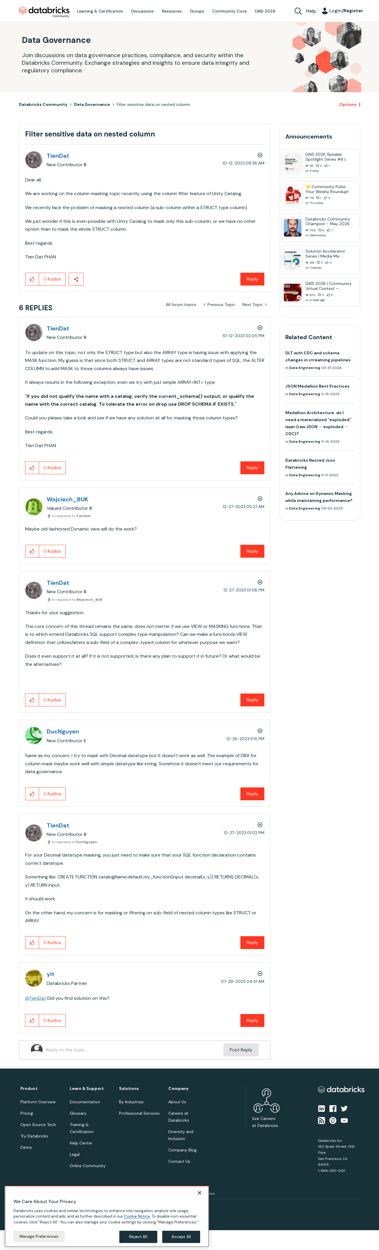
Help (311, 11)
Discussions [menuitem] (142, 11)
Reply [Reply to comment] (252, 468)
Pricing (26, 1113)
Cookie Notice (137, 1216)
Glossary (78, 1113)
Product (29, 1088)
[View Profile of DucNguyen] (63, 731)
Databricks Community (44, 12)
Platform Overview (38, 1101)
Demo (26, 1147)
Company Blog (182, 1150)
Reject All (138, 1236)
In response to (71, 516)
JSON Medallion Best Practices (317, 386)
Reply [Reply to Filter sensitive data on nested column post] (252, 279)
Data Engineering (304, 367)
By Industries (131, 1101)
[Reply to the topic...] (135, 1050)
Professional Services (139, 1113)
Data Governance (92, 104)
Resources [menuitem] (172, 11)
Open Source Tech (38, 1124)
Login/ (346, 11)
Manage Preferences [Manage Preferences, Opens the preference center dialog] (39, 1236)
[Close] (199, 1192)
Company (178, 1088)
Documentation (85, 1101)
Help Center (81, 1143)
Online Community (88, 1165)
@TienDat (35, 998)
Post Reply (241, 1050)
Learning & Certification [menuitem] (100, 11)
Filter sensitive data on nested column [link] (153, 104)
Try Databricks (34, 1136)
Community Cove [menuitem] (229, 11)
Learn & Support (87, 1088)
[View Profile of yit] (50, 974)
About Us (177, 1101)
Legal (75, 1154)
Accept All (181, 1236)
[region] (107, 1216)
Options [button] (348, 104)
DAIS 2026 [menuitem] (265, 11)
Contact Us (179, 1161)
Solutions (129, 1088)
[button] (32, 279)
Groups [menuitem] (197, 11)
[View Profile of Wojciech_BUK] (67, 499)
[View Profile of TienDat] (58, 156)
